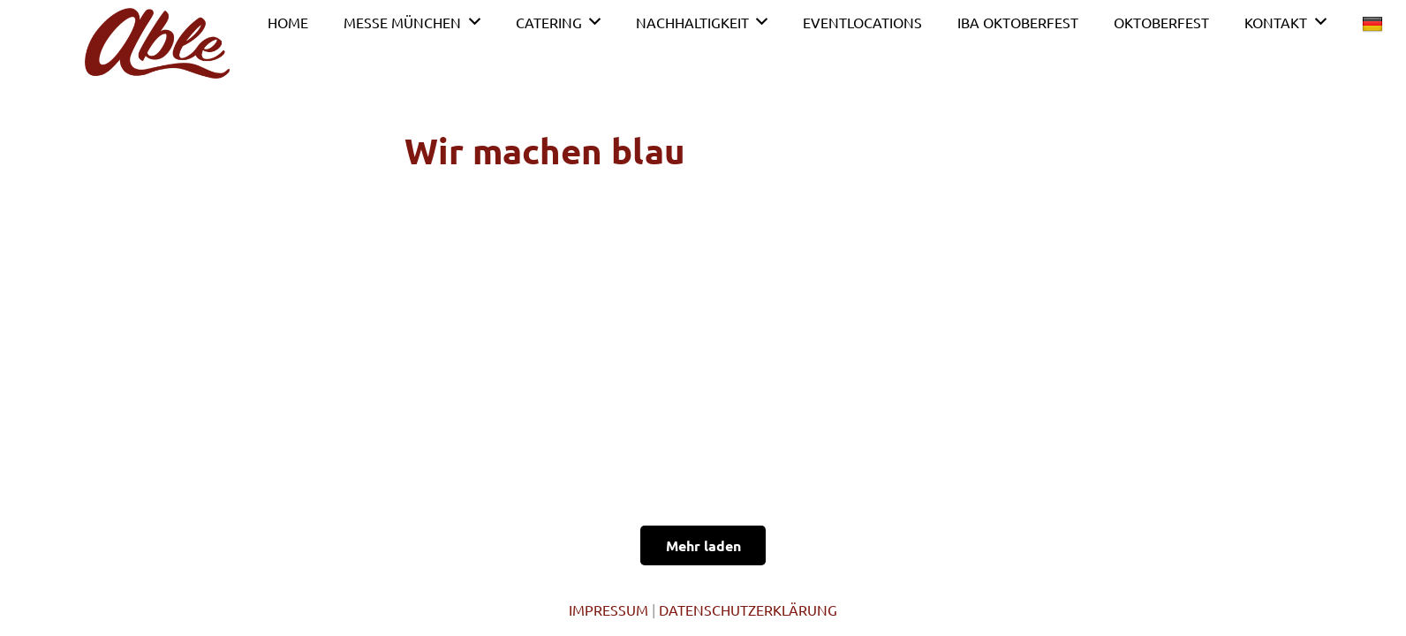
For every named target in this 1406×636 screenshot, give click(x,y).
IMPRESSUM (608, 609)
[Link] (157, 43)
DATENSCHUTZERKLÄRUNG (748, 609)
